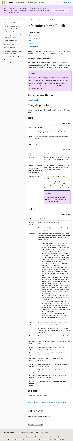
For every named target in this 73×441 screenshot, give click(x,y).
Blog (41, 437)
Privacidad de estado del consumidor (12, 440)
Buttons (31, 43)
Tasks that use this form (36, 36)
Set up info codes (33, 100)
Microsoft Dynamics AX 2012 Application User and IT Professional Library (48, 20)
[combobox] (13, 22)
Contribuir (50, 437)
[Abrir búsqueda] (60, 2)
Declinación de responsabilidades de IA (13, 437)
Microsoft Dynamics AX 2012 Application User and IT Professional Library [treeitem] (12, 29)
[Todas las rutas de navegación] (29, 19)
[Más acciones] (69, 19)
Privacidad (58, 437)
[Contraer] (23, 18)
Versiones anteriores (32, 437)
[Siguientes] (56, 2)
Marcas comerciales (44, 440)
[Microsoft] (3, 2)
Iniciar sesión (67, 2)
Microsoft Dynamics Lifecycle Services (48, 402)
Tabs (30, 41)
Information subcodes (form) (37, 395)
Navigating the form (35, 38)
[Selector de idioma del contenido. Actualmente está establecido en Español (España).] (8, 432)
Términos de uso (31, 440)
